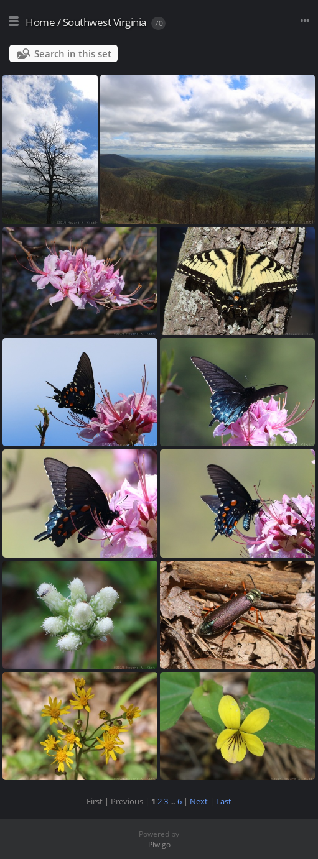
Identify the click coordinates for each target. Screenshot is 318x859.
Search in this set (72, 53)
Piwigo (159, 844)
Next (199, 801)
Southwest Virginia (104, 22)
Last (223, 801)
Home (40, 22)
